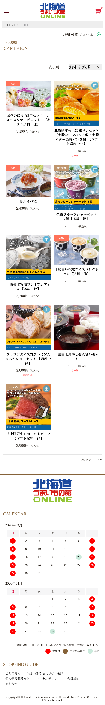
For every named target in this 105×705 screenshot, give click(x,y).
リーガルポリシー (48, 678)
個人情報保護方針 (17, 678)
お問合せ (11, 683)
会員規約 (73, 678)
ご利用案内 (12, 673)
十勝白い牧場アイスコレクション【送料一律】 (77, 271)
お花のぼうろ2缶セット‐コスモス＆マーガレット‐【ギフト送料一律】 (28, 120)
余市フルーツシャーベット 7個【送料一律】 (77, 216)
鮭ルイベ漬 (28, 201)
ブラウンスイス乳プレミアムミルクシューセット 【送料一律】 (28, 358)
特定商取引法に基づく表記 (45, 673)
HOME (11, 25)
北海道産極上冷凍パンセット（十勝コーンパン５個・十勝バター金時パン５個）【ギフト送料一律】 (76, 137)
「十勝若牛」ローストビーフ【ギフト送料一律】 (28, 436)
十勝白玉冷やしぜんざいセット (76, 356)
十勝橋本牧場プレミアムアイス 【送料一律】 (28, 286)
